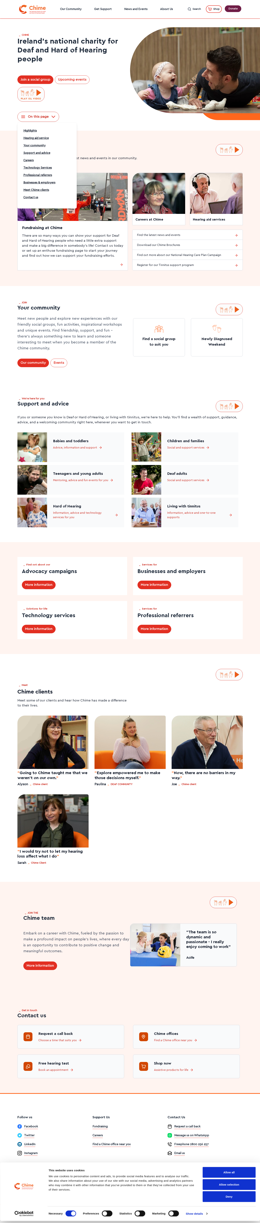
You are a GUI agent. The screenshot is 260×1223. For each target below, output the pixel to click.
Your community (34, 145)
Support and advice (36, 152)
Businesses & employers (39, 182)
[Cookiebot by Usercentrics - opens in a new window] (24, 1216)
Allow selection (229, 1186)
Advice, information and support (77, 447)
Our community (33, 363)
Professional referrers (37, 175)
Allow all (229, 1174)
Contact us (30, 197)
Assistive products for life (173, 1070)
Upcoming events (72, 79)
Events (59, 363)
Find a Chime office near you (175, 1040)
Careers (28, 160)
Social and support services (188, 447)
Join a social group (35, 79)
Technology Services (37, 167)
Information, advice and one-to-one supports (199, 515)
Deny (229, 1198)
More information (38, 585)
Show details (194, 1215)
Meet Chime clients (36, 189)
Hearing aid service (36, 138)
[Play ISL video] (30, 94)
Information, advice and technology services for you (85, 515)
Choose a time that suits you (60, 1040)
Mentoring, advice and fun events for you (83, 480)
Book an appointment (56, 1070)
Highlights (30, 130)
